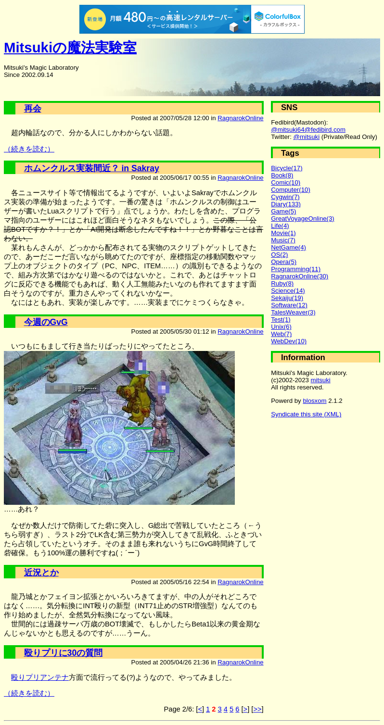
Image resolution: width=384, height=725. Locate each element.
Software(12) (289, 305)
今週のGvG (46, 322)
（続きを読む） (29, 149)
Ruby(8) (282, 283)
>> (257, 709)
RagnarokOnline (240, 118)
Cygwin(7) (285, 196)
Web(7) (281, 334)
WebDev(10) (289, 341)
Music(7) (283, 240)
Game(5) (283, 211)
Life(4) (280, 225)
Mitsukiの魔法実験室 (70, 47)
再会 (32, 108)
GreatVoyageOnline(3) (302, 218)
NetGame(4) (288, 247)
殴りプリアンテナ (40, 677)
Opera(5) (283, 261)
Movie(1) (283, 233)
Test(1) (280, 319)
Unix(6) (281, 326)
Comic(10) (285, 182)
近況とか (41, 572)
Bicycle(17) (286, 168)
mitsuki (321, 380)
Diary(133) (286, 204)
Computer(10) (290, 189)
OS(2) (279, 254)
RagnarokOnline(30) (299, 276)
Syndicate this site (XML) (306, 414)
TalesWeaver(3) (293, 312)
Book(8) (282, 175)
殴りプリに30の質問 (63, 653)
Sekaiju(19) (287, 297)
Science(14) (288, 290)
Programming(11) (295, 269)
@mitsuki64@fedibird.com (308, 129)
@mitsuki (307, 136)
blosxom (314, 400)
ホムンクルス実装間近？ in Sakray (91, 168)
